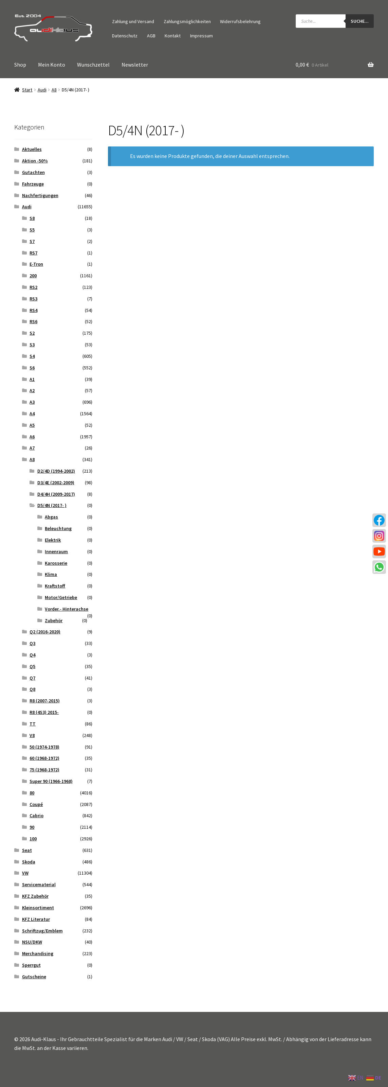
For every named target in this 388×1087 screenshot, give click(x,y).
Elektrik (53, 540)
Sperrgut (31, 965)
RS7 (33, 253)
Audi (42, 90)
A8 (54, 90)
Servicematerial (39, 884)
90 (32, 827)
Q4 (32, 655)
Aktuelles (32, 149)
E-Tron (36, 264)
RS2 (33, 287)
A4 (32, 413)
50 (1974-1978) (44, 747)
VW (25, 873)
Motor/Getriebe (61, 597)
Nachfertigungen (40, 195)
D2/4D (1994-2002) (56, 471)
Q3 (32, 643)
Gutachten (33, 172)
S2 (32, 333)
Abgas (51, 517)
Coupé (36, 804)
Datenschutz (124, 36)
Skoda (28, 862)
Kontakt (173, 36)
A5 (32, 425)
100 (33, 839)
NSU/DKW (32, 942)
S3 (32, 344)
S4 (32, 356)
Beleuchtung (58, 528)
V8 (32, 735)
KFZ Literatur (36, 919)
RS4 (33, 310)
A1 (32, 379)
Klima (51, 574)
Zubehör (53, 620)
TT (33, 724)
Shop (20, 64)
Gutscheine (34, 977)
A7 (32, 448)
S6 (32, 368)
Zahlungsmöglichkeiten (187, 21)
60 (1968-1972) (44, 758)
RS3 (33, 299)
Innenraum (56, 551)
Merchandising (37, 953)
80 (32, 793)
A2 (32, 390)
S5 (32, 230)
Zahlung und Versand (133, 21)
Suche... (360, 21)
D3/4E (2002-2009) (55, 482)
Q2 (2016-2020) (45, 632)
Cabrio (36, 815)
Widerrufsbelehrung (240, 21)
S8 (32, 218)
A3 (32, 402)
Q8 (32, 689)
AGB (151, 36)
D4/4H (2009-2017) (56, 494)
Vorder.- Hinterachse (66, 609)
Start (27, 90)
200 (33, 276)
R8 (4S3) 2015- (44, 712)
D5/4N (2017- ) (52, 505)
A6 (32, 437)
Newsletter (135, 64)
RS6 (33, 321)
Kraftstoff (55, 586)
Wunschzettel (93, 64)
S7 (32, 241)
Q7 (32, 678)
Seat (27, 850)
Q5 (32, 666)
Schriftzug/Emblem (42, 931)
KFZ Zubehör (35, 896)
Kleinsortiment (38, 908)
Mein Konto (51, 64)
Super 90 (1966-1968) (51, 781)
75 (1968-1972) (44, 770)
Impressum (201, 36)
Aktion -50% (35, 161)
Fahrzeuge (33, 184)
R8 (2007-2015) (45, 701)
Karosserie (56, 563)
